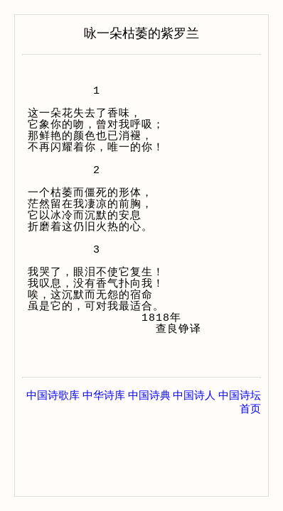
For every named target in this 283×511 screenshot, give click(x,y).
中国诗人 (194, 395)
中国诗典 (149, 395)
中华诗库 (103, 395)
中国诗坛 (239, 395)
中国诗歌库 (53, 395)
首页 (250, 408)
